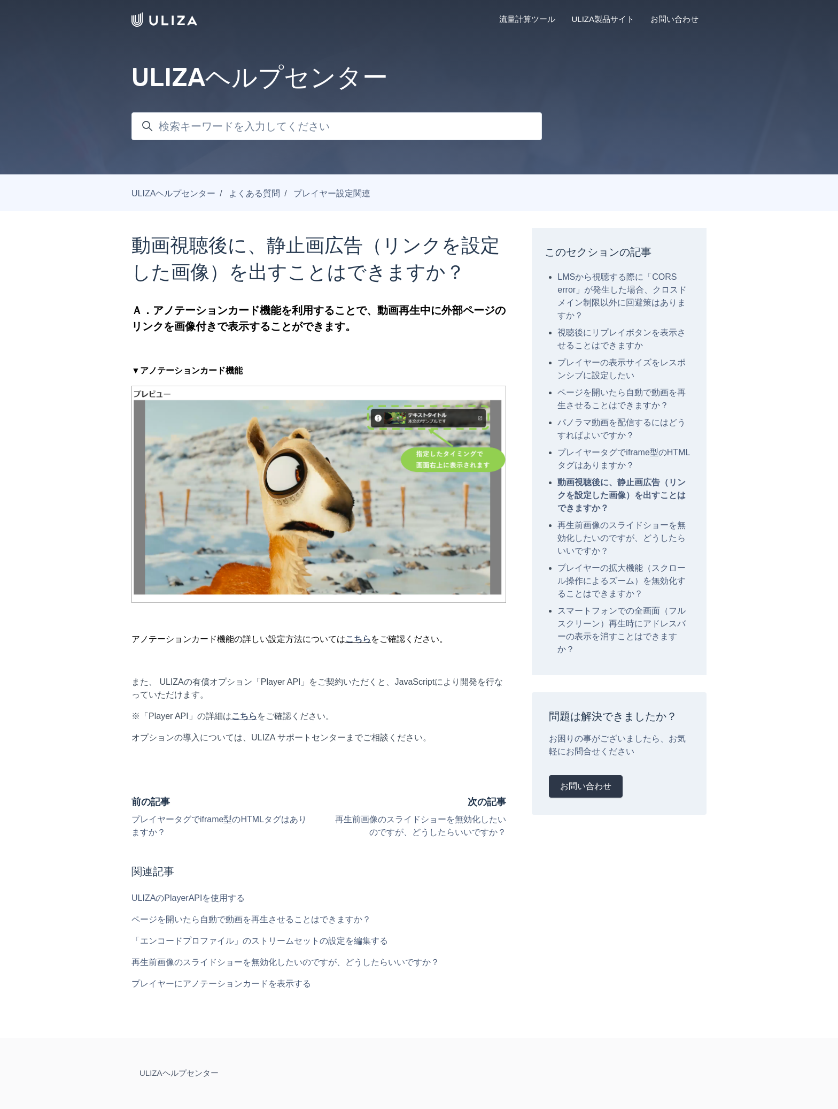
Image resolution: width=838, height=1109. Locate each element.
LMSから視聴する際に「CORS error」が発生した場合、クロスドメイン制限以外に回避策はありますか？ (622, 296)
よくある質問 (254, 193)
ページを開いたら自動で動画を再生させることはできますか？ (251, 919)
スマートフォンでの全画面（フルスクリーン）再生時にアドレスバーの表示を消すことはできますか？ (621, 630)
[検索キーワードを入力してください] (336, 126)
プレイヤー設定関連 (331, 193)
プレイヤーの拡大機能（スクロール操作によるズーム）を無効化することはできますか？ (621, 580)
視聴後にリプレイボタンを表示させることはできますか (621, 339)
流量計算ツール (527, 19)
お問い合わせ (674, 19)
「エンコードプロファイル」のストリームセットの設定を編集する (259, 940)
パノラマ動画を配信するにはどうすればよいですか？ (621, 429)
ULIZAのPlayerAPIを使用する (188, 898)
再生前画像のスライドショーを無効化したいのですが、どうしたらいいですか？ (285, 962)
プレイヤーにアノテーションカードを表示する (221, 983)
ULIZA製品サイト (602, 19)
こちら (358, 639)
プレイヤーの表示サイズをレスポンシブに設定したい (621, 369)
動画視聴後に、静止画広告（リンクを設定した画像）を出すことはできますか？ (621, 495)
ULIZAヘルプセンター (173, 193)
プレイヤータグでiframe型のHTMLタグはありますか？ (623, 459)
